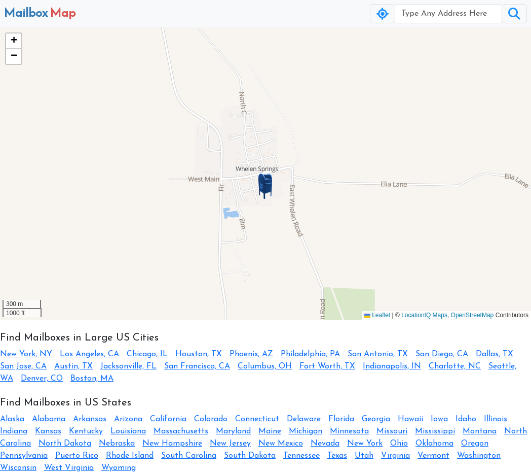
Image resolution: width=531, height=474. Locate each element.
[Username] (448, 13)
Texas (337, 456)
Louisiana (128, 431)
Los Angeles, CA (89, 354)
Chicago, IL (147, 354)
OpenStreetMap (472, 315)
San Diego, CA (441, 354)
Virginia (395, 456)
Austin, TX (73, 366)
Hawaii (410, 419)
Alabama (48, 419)
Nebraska (117, 443)
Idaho (466, 419)
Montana (480, 431)
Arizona (128, 419)
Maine (269, 431)
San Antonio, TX (378, 354)
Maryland (233, 431)
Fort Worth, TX (327, 366)
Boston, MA (91, 379)
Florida (341, 419)
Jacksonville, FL (128, 366)
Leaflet (377, 315)
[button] (265, 186)
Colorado (210, 419)
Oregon (474, 443)
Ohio (399, 443)
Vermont (433, 456)
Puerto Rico (76, 456)
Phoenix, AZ (251, 354)
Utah (364, 456)
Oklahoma (434, 443)
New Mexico (280, 443)
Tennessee (301, 456)
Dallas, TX (494, 354)
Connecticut (257, 419)
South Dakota (250, 456)
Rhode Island (130, 456)
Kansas (48, 431)
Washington (479, 456)
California (168, 419)
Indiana (13, 431)
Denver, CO (42, 379)
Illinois (495, 419)
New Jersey (230, 443)
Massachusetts (181, 431)
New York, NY (26, 354)
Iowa (439, 419)
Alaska (12, 419)
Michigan (305, 431)
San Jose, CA (23, 366)
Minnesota (349, 431)
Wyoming (118, 468)
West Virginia (69, 468)
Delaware (304, 419)
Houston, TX (198, 354)
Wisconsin (18, 468)
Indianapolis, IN (392, 366)
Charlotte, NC (455, 366)
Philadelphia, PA (310, 354)
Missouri (391, 431)
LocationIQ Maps (424, 315)
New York (365, 443)
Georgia (376, 419)
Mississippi (435, 431)
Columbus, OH (265, 366)
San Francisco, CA (197, 366)
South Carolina (188, 456)
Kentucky (86, 431)
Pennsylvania (24, 456)
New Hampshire (172, 443)
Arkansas (89, 419)
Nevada (325, 443)
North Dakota (65, 443)
